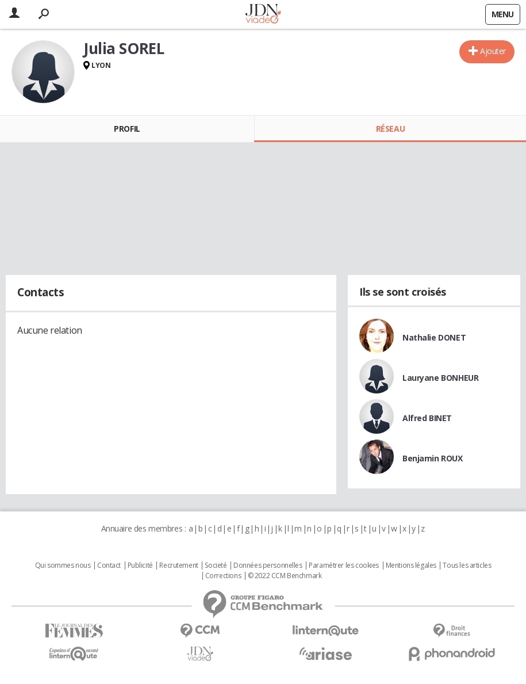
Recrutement (178, 565)
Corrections (223, 576)
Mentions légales (411, 565)
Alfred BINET (427, 417)
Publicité (140, 565)
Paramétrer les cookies (344, 565)
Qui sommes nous (63, 565)
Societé (215, 565)
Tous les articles (467, 565)
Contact (109, 565)
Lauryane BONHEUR (440, 377)
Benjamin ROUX (432, 458)
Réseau (390, 128)
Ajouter (493, 50)
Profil (127, 128)
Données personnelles (267, 565)
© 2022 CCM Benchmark (285, 576)
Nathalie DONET (434, 337)
